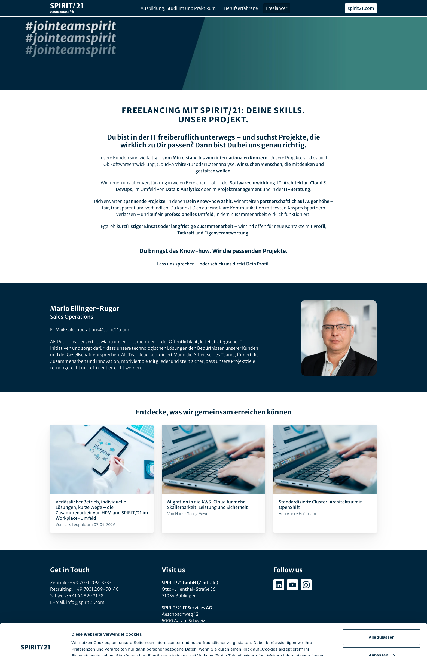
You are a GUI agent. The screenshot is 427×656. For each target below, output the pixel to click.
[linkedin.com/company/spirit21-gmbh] (278, 584)
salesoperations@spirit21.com (97, 329)
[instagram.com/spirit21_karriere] (306, 584)
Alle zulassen (381, 605)
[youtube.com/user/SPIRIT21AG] (292, 584)
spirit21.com (361, 8)
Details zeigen (85, 645)
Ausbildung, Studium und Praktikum (178, 8)
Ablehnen (381, 641)
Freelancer (276, 8)
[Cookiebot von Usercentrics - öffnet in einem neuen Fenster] (35, 645)
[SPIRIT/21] (66, 8)
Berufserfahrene (241, 8)
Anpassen (382, 623)
